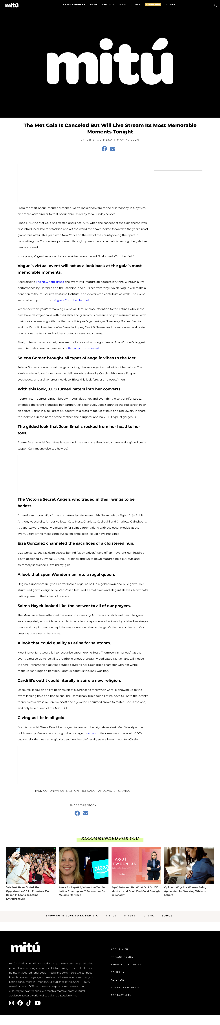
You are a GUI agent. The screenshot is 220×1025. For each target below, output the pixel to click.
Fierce (111, 915)
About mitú (119, 949)
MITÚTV (170, 4)
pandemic (104, 790)
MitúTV (130, 915)
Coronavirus (53, 790)
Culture (108, 4)
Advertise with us (125, 987)
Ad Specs (118, 979)
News (94, 4)
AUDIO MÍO (153, 4)
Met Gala (87, 790)
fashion (72, 790)
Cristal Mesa (100, 139)
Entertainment (74, 4)
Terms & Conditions (126, 964)
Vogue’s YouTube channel (71, 300)
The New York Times (50, 282)
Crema (149, 915)
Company (118, 972)
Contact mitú (121, 995)
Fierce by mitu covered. (83, 348)
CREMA (135, 4)
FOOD (122, 4)
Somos (167, 915)
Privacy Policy (122, 957)
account (93, 733)
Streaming (122, 790)
